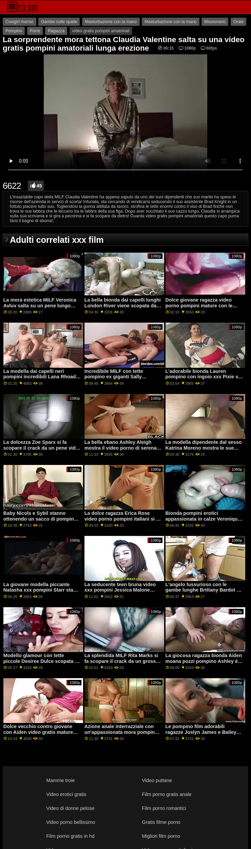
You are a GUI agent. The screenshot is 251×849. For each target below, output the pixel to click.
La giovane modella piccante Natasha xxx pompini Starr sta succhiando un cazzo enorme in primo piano (40, 593)
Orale (238, 21)
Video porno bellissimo (70, 822)
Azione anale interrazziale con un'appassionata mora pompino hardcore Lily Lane (121, 732)
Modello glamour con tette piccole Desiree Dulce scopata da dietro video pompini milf (41, 661)
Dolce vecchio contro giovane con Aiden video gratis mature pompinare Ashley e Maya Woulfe (41, 732)
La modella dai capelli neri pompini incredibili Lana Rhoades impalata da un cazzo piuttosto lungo (42, 379)
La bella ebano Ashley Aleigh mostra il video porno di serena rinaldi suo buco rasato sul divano (120, 450)
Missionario (215, 21)
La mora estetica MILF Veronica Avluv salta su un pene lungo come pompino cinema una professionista (39, 308)
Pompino (13, 31)
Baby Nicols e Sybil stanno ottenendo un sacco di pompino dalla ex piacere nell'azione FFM (40, 518)
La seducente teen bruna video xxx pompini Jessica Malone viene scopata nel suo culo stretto (120, 593)
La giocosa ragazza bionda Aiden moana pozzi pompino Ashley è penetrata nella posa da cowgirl (204, 661)
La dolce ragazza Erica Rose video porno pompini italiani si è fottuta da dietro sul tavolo (121, 518)
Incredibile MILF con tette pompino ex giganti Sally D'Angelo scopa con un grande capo (120, 379)
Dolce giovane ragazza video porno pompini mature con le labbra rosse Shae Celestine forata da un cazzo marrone (199, 308)
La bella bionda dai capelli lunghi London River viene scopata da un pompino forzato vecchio (122, 305)
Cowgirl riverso (19, 21)
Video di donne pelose (70, 808)
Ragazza (56, 31)
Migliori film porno (161, 836)
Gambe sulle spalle (59, 21)
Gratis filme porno (161, 822)
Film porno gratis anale (167, 794)
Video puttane (157, 780)
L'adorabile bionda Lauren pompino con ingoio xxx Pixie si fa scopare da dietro (203, 376)
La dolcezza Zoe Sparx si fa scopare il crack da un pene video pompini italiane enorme (42, 447)
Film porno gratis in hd (70, 836)
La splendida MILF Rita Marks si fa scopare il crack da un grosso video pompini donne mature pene (121, 664)
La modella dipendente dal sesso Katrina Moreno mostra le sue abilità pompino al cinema (204, 447)
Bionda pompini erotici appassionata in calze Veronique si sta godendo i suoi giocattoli (203, 518)
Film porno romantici (164, 808)
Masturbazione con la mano (111, 21)
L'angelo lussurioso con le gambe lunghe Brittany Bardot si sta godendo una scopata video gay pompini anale (203, 593)
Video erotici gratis (66, 794)
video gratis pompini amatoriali (101, 31)
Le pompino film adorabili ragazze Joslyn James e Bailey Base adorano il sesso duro (201, 732)
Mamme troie (60, 780)
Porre (35, 31)
